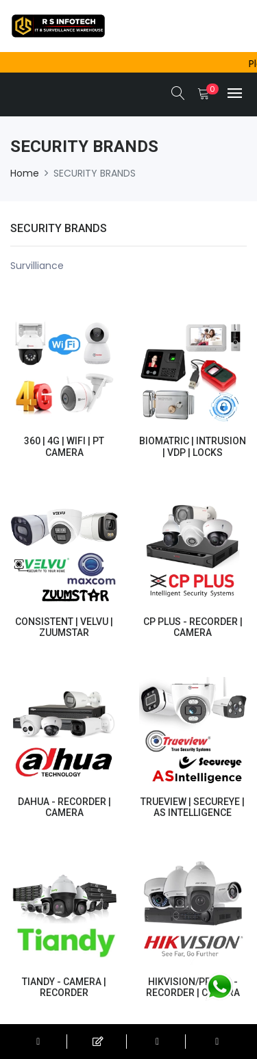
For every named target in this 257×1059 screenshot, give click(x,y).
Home (24, 173)
